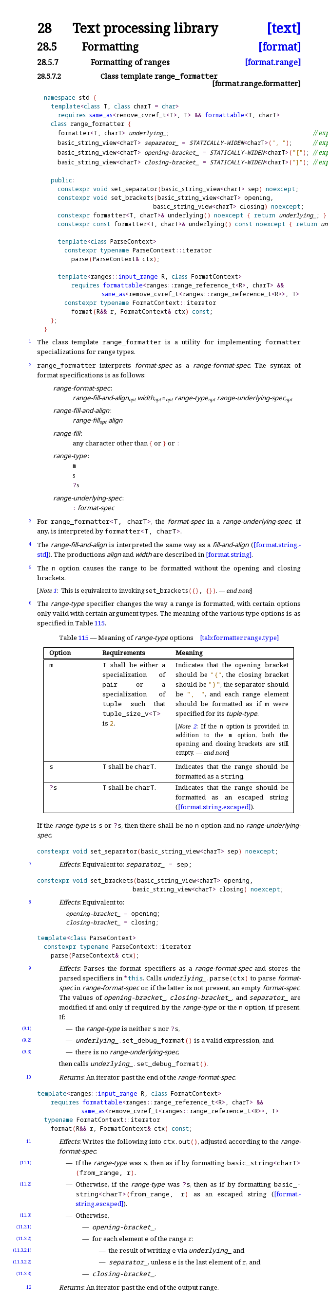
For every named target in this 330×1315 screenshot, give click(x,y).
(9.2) (26, 1040)
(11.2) (25, 1184)
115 (100, 623)
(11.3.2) (24, 1238)
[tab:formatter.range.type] (239, 637)
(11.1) (25, 1162)
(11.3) (25, 1215)
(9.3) (26, 1051)
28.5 (47, 46)
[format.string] (229, 554)
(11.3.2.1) (22, 1250)
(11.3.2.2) (22, 1262)
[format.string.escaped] (214, 806)
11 (28, 1141)
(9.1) (26, 1028)
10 (28, 1077)
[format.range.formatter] (256, 83)
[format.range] (273, 62)
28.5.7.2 (49, 76)
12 (28, 1287)
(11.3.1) (24, 1227)
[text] (284, 28)
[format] (279, 46)
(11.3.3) (24, 1273)
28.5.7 (47, 62)
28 (44, 28)
